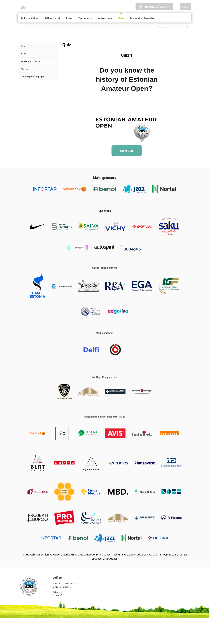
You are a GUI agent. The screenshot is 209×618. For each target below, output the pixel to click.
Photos (39, 69)
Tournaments (85, 17)
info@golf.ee (65, 586)
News (23, 53)
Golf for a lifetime (29, 17)
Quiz (23, 46)
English (185, 6)
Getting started (52, 17)
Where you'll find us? (31, 61)
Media (121, 17)
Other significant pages (32, 76)
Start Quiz (126, 150)
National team (105, 17)
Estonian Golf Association (142, 17)
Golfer (69, 17)
